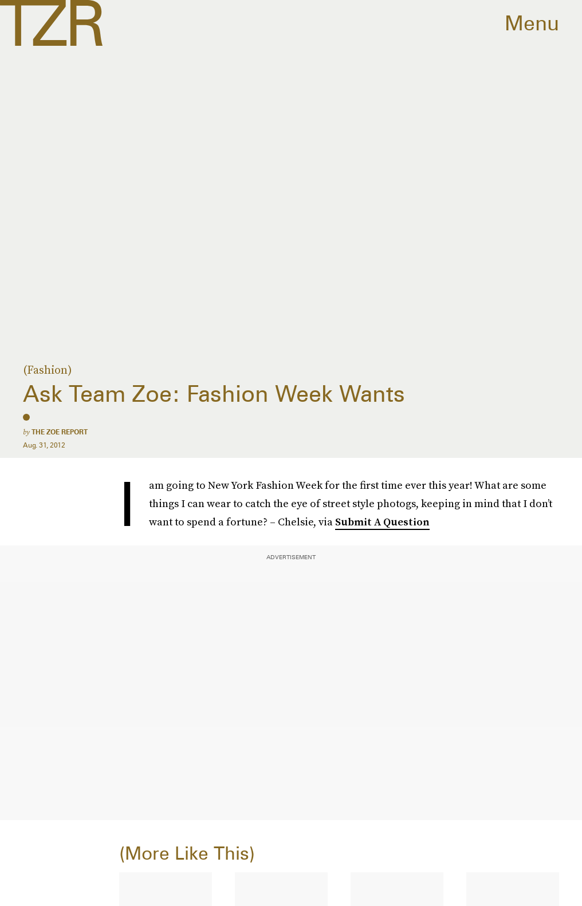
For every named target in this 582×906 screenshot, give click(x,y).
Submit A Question (382, 522)
